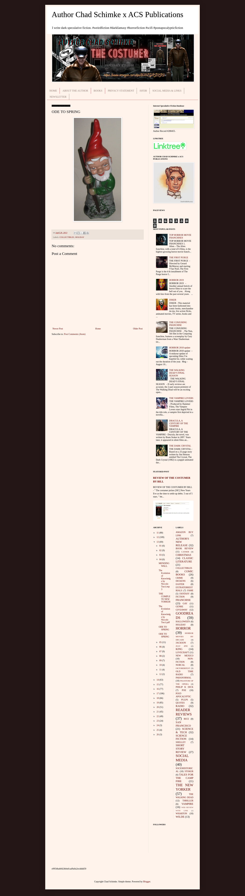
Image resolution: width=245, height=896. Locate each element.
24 (158, 725)
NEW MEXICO (184, 655)
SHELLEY (181, 742)
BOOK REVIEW (184, 548)
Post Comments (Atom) (74, 334)
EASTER (180, 584)
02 (160, 550)
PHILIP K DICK (184, 687)
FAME (190, 590)
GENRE (179, 606)
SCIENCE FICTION (181, 737)
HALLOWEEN (183, 621)
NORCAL (180, 665)
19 (158, 702)
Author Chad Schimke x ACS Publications (117, 14)
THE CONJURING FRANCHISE (178, 323)
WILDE (180, 816)
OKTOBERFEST (183, 668)
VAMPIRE (187, 803)
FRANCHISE (183, 600)
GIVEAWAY (182, 610)
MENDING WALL (164, 564)
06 (160, 647)
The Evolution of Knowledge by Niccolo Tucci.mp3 (164, 580)
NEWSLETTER (58, 96)
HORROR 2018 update (179, 347)
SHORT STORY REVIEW (181, 748)
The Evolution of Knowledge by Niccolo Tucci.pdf (164, 614)
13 (158, 542)
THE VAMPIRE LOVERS (181, 398)
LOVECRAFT (182, 652)
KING (179, 649)
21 (158, 711)
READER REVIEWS (184, 712)
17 (158, 693)
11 (158, 533)
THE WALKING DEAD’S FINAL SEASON (177, 373)
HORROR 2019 (176, 280)
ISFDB (143, 90)
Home (98, 328)
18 (158, 698)
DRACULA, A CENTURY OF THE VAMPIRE (178, 423)
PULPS (184, 700)
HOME (53, 90)
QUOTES (180, 703)
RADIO (180, 706)
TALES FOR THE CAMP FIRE (184, 778)
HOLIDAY (79, 237)
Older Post (138, 328)
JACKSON (181, 643)
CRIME (179, 578)
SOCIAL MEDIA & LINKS (166, 90)
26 (158, 734)
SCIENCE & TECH (184, 730)
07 (160, 651)
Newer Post (57, 328)
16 (158, 689)
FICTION (180, 597)
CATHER (185, 552)
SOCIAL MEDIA (182, 758)
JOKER (172, 300)
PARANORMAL (183, 678)
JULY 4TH (182, 646)
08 (160, 656)
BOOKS (98, 90)
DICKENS (181, 581)
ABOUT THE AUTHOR (75, 90)
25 (158, 730)
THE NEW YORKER (184, 787)
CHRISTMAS (183, 554)
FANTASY (184, 594)
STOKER (189, 771)
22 (158, 716)
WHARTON (181, 813)
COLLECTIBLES (66, 237)
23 (158, 721)
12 (158, 537)
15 (158, 684)
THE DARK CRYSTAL (180, 446)
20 (158, 707)
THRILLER (187, 800)
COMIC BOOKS (184, 573)
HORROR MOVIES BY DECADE (184, 636)
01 (160, 546)
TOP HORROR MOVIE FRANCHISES (180, 236)
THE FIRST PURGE (178, 257)
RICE (186, 719)
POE (184, 690)
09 (160, 660)
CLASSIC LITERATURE (184, 560)
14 (158, 680)
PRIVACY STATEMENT (121, 90)
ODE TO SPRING (164, 628)
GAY (185, 603)
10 (160, 665)
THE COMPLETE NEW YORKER (164, 598)
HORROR (183, 628)
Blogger (146, 881)
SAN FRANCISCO (183, 724)
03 (160, 555)
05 (160, 642)
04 (160, 559)
